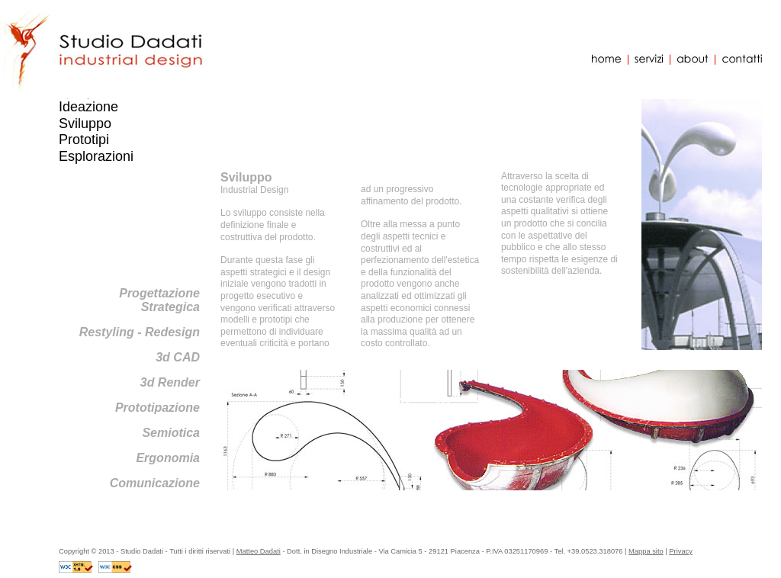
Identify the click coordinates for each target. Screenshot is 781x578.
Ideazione (88, 106)
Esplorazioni (96, 156)
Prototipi (84, 139)
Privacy (681, 551)
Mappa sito (646, 551)
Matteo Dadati (258, 551)
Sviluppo (85, 123)
